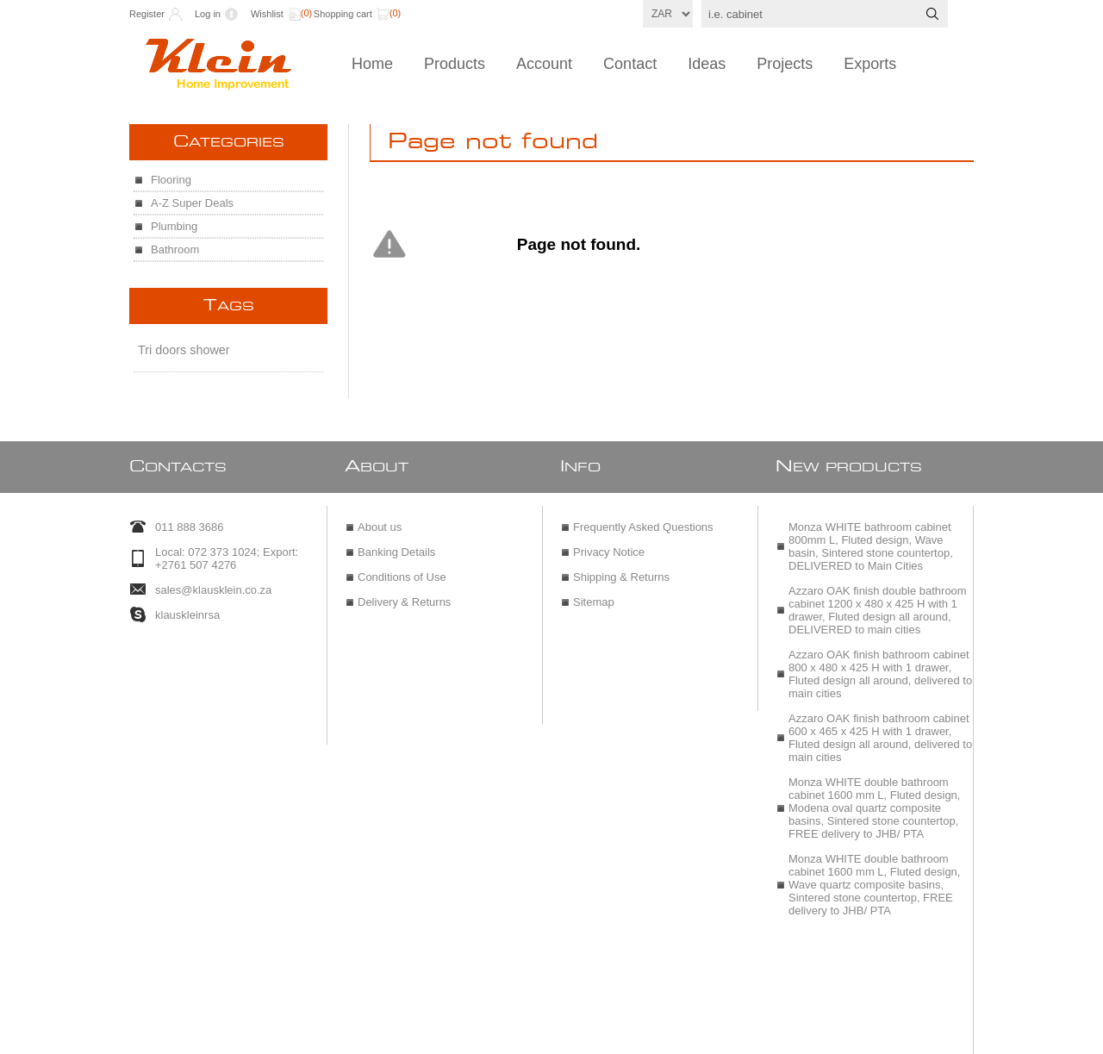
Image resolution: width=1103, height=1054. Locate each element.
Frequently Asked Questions (643, 518)
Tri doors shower (184, 350)
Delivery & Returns (404, 593)
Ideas (707, 63)
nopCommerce (592, 1034)
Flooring (171, 179)
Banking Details (396, 543)
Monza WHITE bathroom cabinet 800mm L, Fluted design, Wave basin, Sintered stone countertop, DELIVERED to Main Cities (870, 538)
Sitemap (593, 593)
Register (147, 14)
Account (544, 63)
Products (454, 63)
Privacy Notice (609, 543)
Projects (785, 63)
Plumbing (174, 226)
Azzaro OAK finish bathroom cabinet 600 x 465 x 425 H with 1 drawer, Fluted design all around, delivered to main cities (880, 729)
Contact (630, 63)
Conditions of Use (402, 568)
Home (372, 63)
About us (380, 518)
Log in (208, 14)
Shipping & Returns (621, 568)
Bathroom (175, 249)
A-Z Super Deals (192, 202)
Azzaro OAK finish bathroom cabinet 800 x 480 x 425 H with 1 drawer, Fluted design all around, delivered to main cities (880, 665)
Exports (870, 63)
